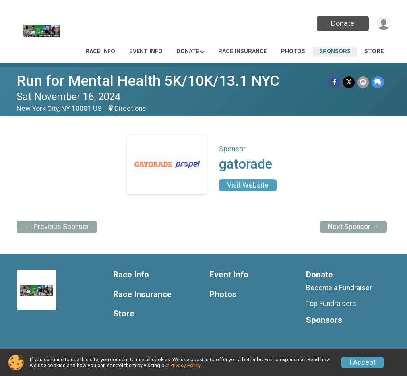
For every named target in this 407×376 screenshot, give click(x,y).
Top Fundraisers (331, 304)
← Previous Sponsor (57, 227)
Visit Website (248, 185)
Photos (293, 51)
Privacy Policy (185, 365)
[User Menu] (383, 23)
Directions (130, 108)
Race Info (100, 51)
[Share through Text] (378, 82)
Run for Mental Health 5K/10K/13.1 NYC (148, 80)
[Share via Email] (363, 82)
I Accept (362, 362)
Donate (341, 23)
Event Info (146, 51)
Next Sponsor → (353, 227)
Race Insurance (242, 51)
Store (374, 51)
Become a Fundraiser (339, 288)
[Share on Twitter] (349, 82)
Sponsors (335, 51)
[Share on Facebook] (335, 82)
